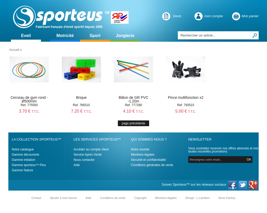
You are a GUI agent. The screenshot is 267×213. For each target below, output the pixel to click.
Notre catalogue (23, 149)
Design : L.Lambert (197, 197)
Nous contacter (84, 160)
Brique (81, 97)
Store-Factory (227, 197)
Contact (36, 197)
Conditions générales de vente (152, 165)
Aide (77, 165)
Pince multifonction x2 (185, 97)
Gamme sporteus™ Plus (29, 165)
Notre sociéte (140, 149)
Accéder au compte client (91, 149)
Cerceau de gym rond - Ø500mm (29, 99)
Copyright (140, 197)
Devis (177, 16)
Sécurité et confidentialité (148, 160)
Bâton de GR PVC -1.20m (133, 99)
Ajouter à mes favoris (63, 197)
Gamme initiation (23, 160)
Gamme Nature (22, 170)
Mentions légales (142, 154)
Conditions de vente (112, 197)
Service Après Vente (88, 154)
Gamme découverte (25, 154)
